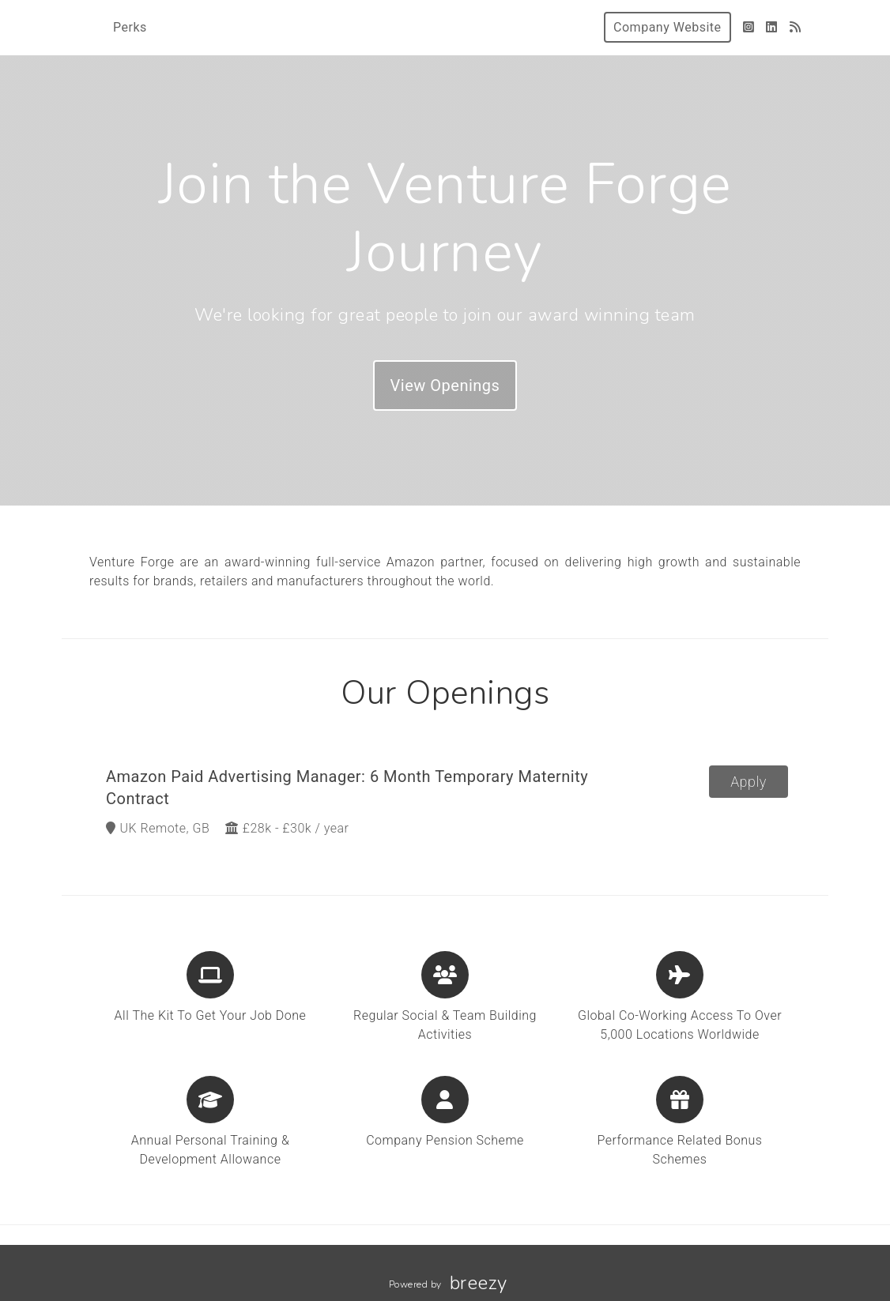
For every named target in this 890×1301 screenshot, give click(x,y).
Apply (748, 781)
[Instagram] (749, 27)
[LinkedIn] (772, 27)
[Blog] (795, 27)
